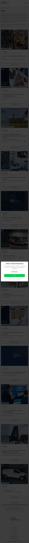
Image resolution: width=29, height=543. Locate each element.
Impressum (14, 279)
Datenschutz (18, 279)
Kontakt (9, 279)
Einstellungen (14, 271)
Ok (14, 275)
